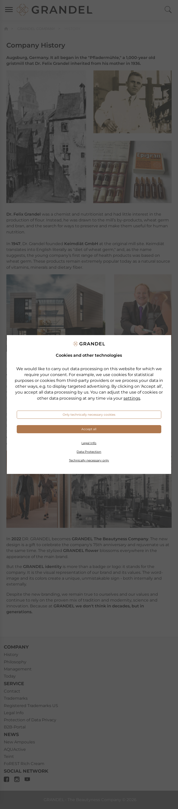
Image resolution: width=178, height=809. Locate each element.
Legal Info (88, 443)
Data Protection (89, 452)
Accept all (88, 429)
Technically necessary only (89, 460)
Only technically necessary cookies (89, 414)
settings (131, 398)
